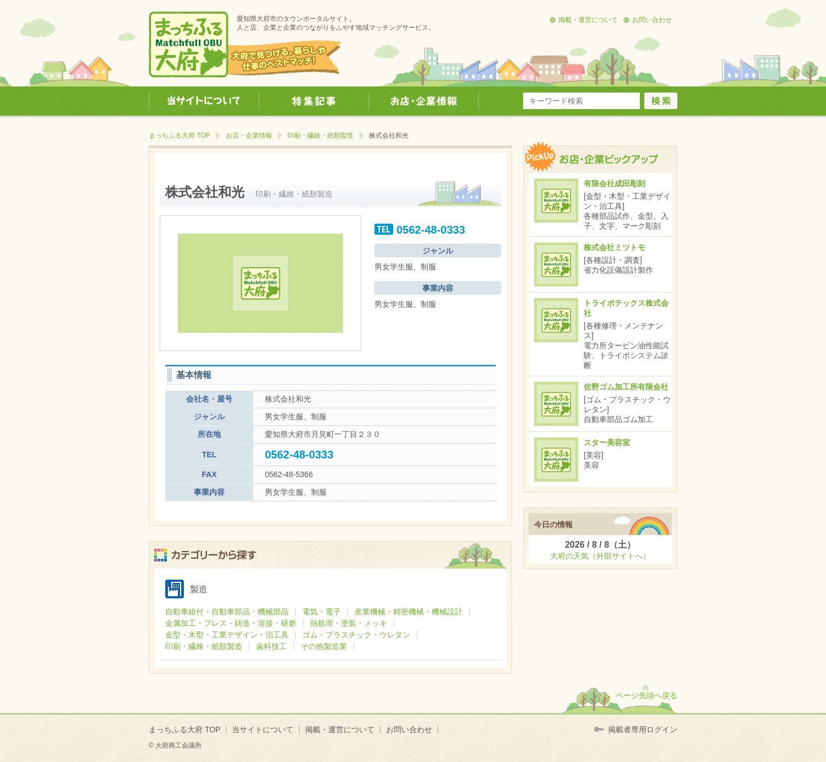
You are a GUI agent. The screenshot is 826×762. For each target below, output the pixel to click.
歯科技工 (271, 646)
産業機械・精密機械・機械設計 (409, 611)
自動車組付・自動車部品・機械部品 (227, 611)
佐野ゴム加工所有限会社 (626, 386)
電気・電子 (321, 611)
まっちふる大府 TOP (179, 135)
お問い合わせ (652, 20)
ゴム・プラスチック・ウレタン (356, 634)
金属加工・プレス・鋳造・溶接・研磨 (230, 623)
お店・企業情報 (249, 135)
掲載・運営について (588, 20)
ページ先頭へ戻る (646, 695)
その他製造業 (324, 646)
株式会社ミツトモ (614, 247)
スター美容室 (607, 442)
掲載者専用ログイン (642, 729)
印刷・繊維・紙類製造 (320, 135)
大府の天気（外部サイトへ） (600, 556)
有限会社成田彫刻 (614, 183)
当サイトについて (263, 729)
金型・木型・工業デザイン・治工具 (227, 634)
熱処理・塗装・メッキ (348, 623)
